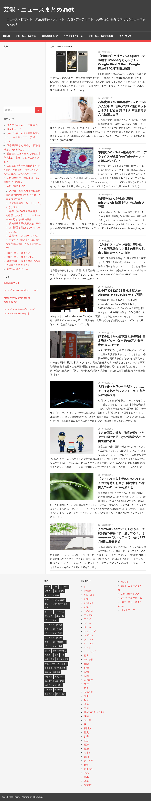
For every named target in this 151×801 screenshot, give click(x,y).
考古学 (87, 752)
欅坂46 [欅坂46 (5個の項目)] (48, 672)
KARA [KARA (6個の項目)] (66, 586)
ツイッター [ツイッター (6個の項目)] (49, 616)
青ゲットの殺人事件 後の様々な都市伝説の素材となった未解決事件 (23, 243)
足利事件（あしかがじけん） (24, 235)
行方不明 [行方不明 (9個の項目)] (48, 689)
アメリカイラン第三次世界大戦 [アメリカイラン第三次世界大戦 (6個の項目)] (56, 606)
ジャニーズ (90, 631)
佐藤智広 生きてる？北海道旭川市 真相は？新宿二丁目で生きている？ (22, 157)
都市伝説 (88, 768)
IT (85, 586)
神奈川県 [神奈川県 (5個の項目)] (48, 676)
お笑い (87, 607)
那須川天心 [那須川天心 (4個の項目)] (49, 693)
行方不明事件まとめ (73, 36)
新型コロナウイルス (94, 712)
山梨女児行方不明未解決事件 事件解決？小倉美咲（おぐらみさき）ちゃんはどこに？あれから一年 (22, 169)
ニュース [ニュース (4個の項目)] (60, 616)
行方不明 (88, 760)
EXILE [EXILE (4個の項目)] (54, 586)
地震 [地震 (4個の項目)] (47, 659)
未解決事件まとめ (50, 36)
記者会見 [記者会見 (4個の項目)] (58, 689)
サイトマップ (125, 36)
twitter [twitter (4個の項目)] (55, 595)
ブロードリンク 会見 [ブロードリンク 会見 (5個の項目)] (53, 624)
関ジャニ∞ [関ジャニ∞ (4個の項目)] (60, 693)
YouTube (89, 594)
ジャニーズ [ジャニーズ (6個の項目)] (59, 611)
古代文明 (88, 679)
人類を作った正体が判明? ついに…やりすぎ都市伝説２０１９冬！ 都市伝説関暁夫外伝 (121, 391)
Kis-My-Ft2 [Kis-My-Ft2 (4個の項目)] (59, 591)
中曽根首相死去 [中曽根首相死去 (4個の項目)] (59, 650)
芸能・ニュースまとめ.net (38, 9)
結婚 (86, 748)
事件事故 (88, 659)
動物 (86, 671)
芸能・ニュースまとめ (26, 36)
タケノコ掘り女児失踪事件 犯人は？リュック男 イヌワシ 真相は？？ (22, 137)
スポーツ (88, 635)
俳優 (86, 667)
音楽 (86, 781)
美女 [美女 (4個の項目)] (60, 685)
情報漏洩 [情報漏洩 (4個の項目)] (64, 659)
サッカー (88, 627)
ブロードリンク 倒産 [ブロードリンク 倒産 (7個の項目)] (53, 629)
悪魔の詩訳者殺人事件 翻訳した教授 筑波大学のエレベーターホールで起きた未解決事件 (23, 215)
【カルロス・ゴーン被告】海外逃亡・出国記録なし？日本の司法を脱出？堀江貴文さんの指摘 (121, 249)
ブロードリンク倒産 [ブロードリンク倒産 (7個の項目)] (53, 633)
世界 (86, 655)
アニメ (87, 619)
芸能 (86, 756)
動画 (86, 675)
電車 (86, 776)
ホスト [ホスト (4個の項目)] (47, 650)
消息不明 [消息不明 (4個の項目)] (56, 672)
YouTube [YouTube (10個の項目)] (49, 599)
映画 (86, 716)
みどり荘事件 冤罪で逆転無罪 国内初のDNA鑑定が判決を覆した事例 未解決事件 (23, 195)
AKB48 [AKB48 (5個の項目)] (47, 586)
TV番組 (87, 590)
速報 (86, 764)
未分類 (87, 720)
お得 (86, 598)
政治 (86, 704)
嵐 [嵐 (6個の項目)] (58, 659)
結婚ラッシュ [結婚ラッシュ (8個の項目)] (50, 685)
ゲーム (87, 623)
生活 (86, 740)
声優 (86, 687)
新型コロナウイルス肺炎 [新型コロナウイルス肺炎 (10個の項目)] (55, 668)
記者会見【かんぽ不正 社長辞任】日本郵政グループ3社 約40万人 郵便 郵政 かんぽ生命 (121, 341)
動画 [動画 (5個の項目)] (56, 655)
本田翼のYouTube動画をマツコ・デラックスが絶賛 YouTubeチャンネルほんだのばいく (122, 156)
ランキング (90, 651)
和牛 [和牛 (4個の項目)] (62, 655)
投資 (86, 700)
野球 (86, 772)
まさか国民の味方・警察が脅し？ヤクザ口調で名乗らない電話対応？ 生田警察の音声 (121, 437)
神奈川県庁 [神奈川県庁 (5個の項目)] (59, 676)
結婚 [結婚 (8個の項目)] (62, 681)
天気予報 (88, 691)
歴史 (86, 732)
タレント (88, 639)
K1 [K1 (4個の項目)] (60, 586)
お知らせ (88, 602)
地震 (86, 683)
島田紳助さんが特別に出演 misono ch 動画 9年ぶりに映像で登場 (121, 203)
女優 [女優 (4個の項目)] (52, 659)
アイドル (88, 615)
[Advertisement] (23, 76)
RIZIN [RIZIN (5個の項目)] (47, 595)
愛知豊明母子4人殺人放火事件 (25, 223)
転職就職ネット (12, 282)
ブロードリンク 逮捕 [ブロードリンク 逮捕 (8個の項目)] (53, 646)
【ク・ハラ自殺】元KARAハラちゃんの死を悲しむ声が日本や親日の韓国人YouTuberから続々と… (121, 483)
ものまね (88, 611)
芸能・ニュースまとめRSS (101, 36)
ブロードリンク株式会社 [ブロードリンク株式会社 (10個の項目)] (55, 642)
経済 (86, 744)
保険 (86, 663)
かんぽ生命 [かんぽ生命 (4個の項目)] (60, 599)
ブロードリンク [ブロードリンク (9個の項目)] (51, 620)
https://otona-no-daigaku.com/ (20, 290)
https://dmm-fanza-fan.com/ (19, 309)
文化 (86, 708)
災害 (86, 736)
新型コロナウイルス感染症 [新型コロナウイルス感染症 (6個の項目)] (56, 663)
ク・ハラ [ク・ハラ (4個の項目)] (48, 611)
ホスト (87, 647)
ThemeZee (38, 796)
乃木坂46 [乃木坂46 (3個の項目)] (48, 655)
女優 (86, 696)
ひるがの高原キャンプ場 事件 (22, 125)
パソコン (88, 643)
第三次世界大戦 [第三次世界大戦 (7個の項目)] (51, 681)
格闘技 (87, 728)
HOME (6, 36)
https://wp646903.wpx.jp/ (17, 313)
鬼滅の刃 (88, 785)
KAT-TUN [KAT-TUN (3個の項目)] (48, 591)
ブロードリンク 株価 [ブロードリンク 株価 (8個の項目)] (53, 637)
